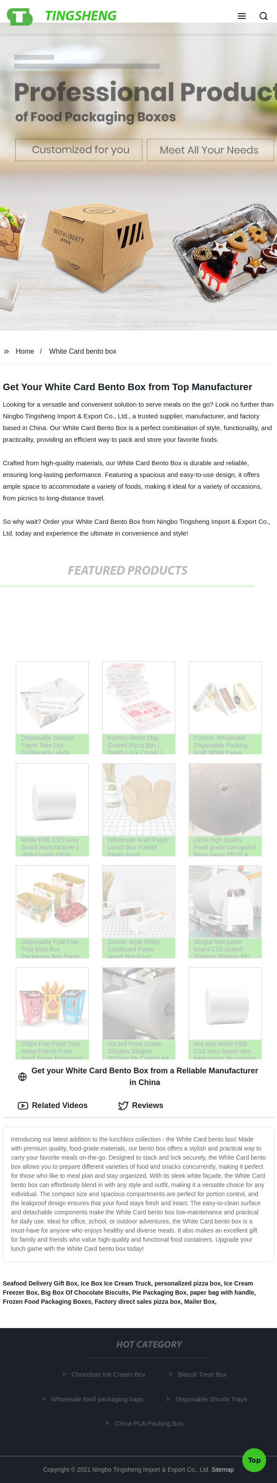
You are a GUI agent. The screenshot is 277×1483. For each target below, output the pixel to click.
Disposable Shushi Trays (213, 1399)
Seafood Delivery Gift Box (40, 1283)
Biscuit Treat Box (203, 1374)
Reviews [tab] (140, 1106)
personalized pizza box (188, 1283)
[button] (242, 17)
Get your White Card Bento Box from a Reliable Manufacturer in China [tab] (138, 1076)
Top (254, 1459)
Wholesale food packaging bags (99, 1399)
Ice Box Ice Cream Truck (116, 1283)
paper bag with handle (222, 1292)
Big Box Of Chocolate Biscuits (85, 1292)
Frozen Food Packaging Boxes (47, 1301)
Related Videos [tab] (53, 1106)
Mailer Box (199, 1301)
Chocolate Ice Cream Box (110, 1374)
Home (25, 351)
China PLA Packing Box (150, 1423)
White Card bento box (82, 351)
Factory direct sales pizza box (138, 1301)
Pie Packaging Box (159, 1292)
